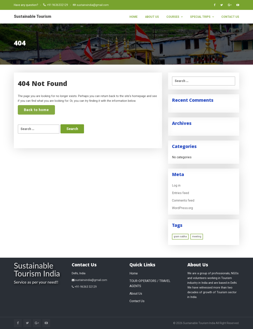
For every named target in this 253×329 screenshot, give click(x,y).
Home (133, 16)
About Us (152, 16)
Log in (176, 185)
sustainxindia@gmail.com (93, 5)
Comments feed (183, 200)
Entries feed (180, 193)
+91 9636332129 (57, 5)
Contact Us (230, 16)
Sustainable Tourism (32, 16)
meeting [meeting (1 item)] (196, 236)
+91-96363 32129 (84, 286)
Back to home (36, 110)
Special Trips (202, 16)
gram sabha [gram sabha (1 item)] (180, 236)
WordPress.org (182, 208)
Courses (174, 16)
